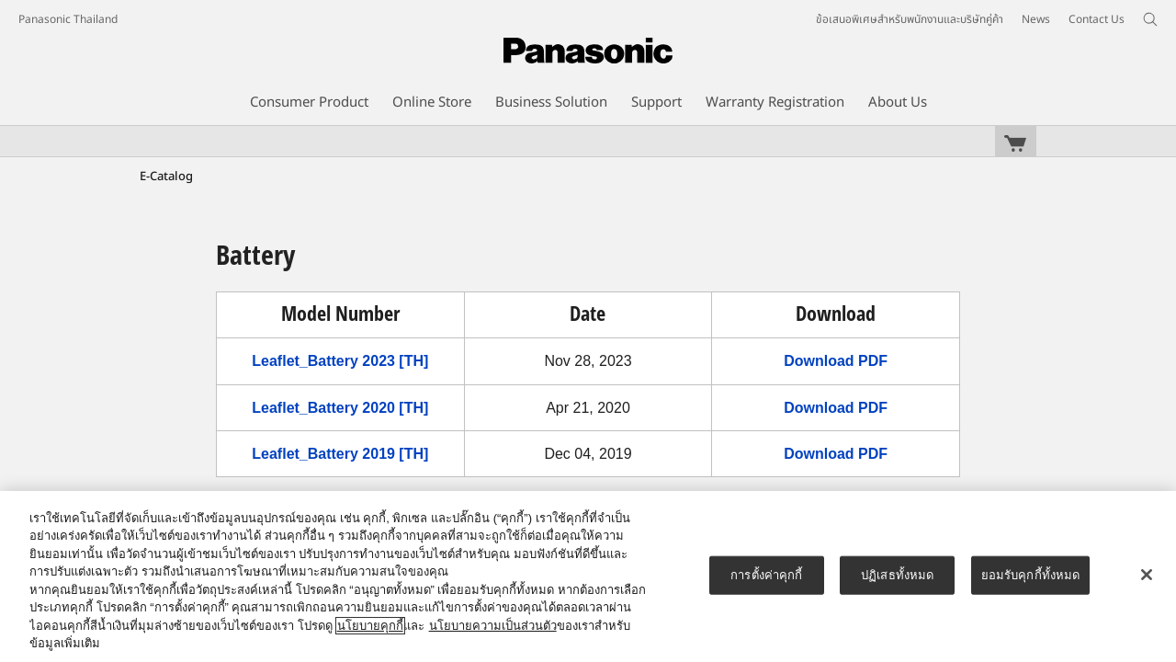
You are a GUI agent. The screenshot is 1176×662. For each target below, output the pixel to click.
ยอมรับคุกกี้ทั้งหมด (1030, 575)
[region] (588, 576)
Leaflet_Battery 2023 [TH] (340, 361)
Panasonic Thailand (68, 19)
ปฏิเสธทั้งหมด (897, 575)
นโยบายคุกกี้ (370, 626)
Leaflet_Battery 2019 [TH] (340, 454)
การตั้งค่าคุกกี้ (766, 575)
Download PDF (836, 361)
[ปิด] (1146, 574)
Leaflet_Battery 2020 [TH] (340, 408)
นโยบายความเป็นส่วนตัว (493, 626)
